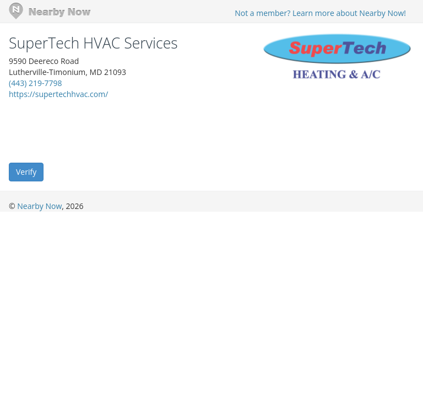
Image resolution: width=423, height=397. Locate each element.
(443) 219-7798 (35, 83)
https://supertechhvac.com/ (58, 94)
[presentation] (92, 130)
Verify (26, 172)
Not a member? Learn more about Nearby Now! (320, 13)
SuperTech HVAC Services (93, 43)
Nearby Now (39, 206)
